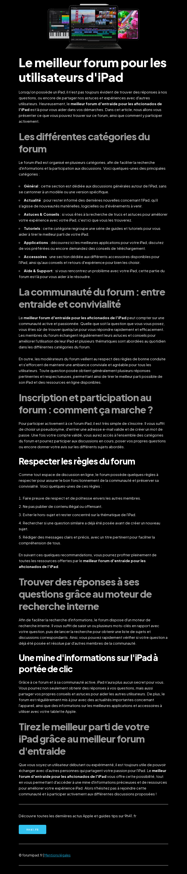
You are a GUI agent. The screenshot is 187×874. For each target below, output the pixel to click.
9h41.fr (32, 829)
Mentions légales (57, 855)
